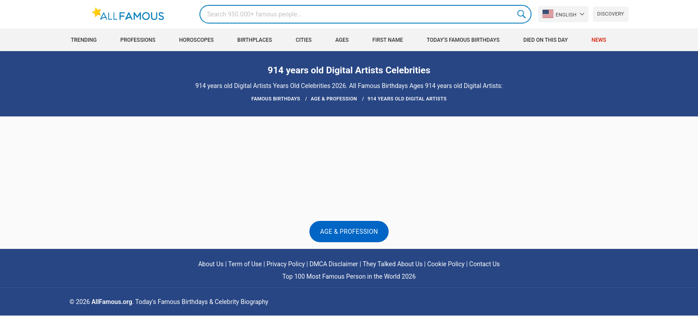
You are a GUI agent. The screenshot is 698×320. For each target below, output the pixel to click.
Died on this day (545, 40)
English (559, 14)
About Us (210, 264)
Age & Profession (349, 231)
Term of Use (245, 264)
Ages (342, 40)
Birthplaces (254, 40)
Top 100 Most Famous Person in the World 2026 (349, 276)
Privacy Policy (286, 264)
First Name (388, 40)
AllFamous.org (111, 301)
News (599, 40)
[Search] (365, 14)
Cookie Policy (446, 264)
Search (522, 14)
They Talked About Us (393, 264)
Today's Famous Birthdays (462, 40)
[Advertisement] (349, 143)
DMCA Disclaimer (333, 264)
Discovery (610, 14)
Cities (304, 40)
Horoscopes (196, 40)
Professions (137, 40)
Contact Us (484, 264)
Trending (84, 40)
